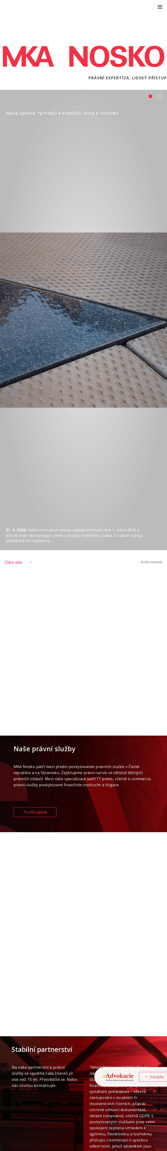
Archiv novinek (151, 562)
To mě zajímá (35, 812)
